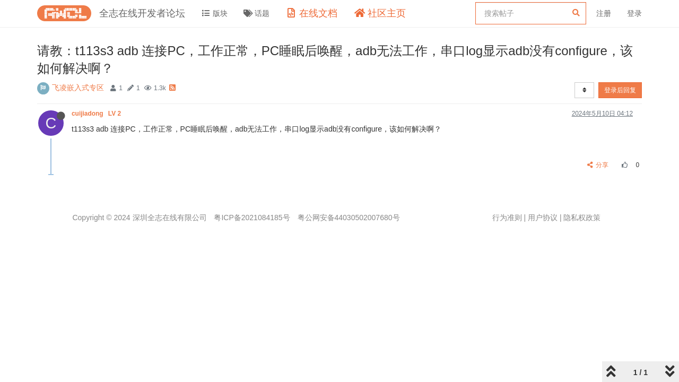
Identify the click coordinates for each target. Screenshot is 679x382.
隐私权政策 (581, 217)
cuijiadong (97, 113)
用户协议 (543, 217)
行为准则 (507, 217)
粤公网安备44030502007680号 (349, 217)
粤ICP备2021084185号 (252, 217)
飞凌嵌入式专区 (78, 87)
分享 (598, 165)
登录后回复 (620, 90)
